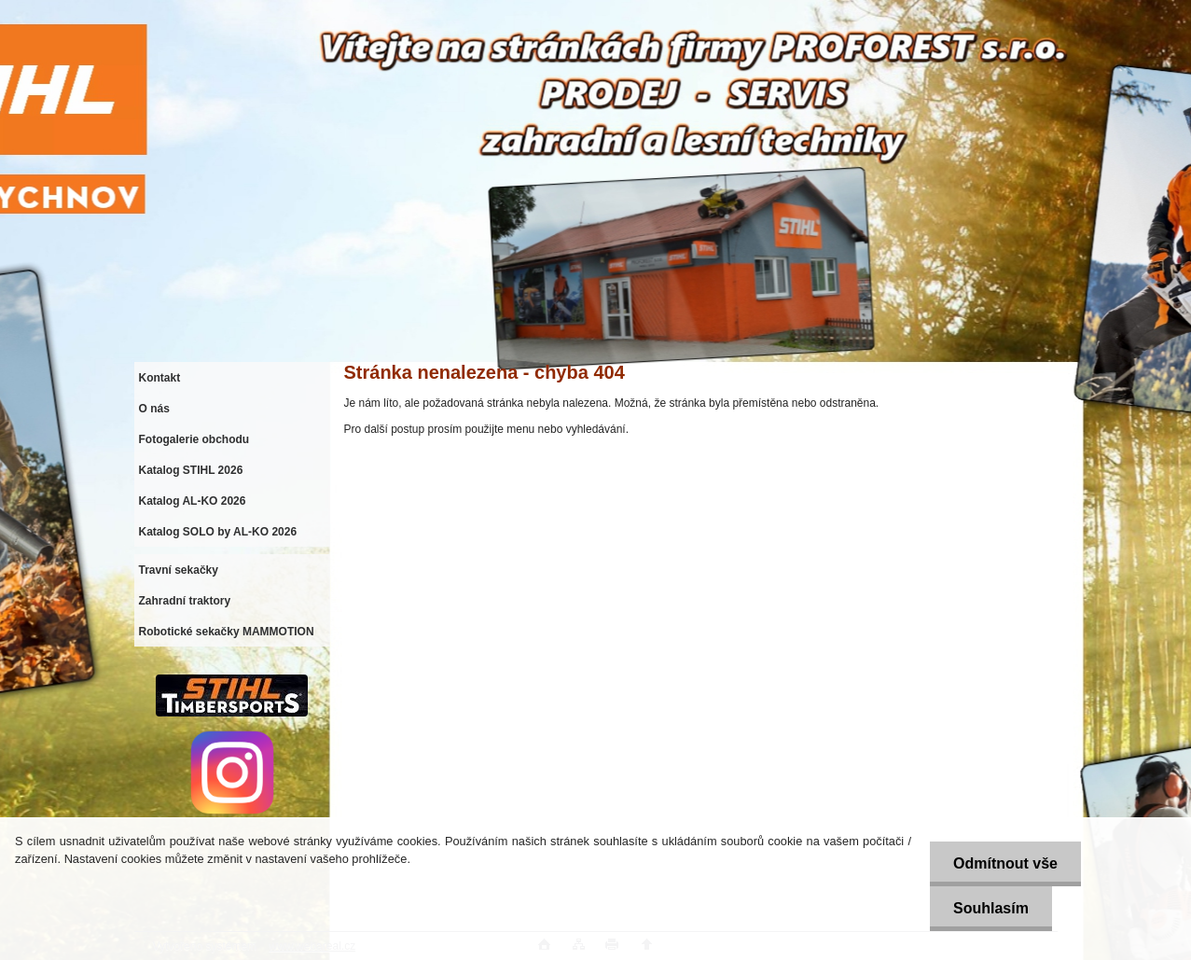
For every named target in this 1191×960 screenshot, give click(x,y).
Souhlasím (991, 908)
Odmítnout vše (1005, 863)
